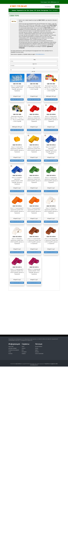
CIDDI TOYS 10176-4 (33, 236)
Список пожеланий (39, 353)
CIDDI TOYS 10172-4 (51, 145)
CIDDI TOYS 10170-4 (33, 114)
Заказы (36, 348)
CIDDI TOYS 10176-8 (51, 236)
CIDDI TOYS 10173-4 (33, 175)
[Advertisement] (34, 324)
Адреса (36, 350)
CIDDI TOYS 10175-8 (17, 236)
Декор (31, 10)
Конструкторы (44, 10)
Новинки (14, 10)
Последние (24, 351)
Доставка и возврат (13, 348)
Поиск (57, 6)
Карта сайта (11, 346)
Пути (28, 10)
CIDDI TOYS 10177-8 (33, 267)
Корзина (37, 351)
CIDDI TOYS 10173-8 (51, 175)
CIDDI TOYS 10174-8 (33, 206)
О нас (10, 351)
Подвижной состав (21, 10)
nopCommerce (18, 363)
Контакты (55, 10)
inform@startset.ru (40, 54)
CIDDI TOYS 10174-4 (17, 206)
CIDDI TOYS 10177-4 (17, 267)
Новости (23, 348)
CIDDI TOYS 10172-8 (17, 175)
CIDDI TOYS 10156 (34, 84)
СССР (35, 10)
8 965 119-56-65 (18, 6)
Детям (38, 10)
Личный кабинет (38, 346)
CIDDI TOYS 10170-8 (51, 114)
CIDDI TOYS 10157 (51, 84)
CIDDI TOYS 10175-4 (51, 206)
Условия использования (14, 350)
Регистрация (44, 2)
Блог (23, 350)
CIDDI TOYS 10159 (17, 114)
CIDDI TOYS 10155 (17, 84)
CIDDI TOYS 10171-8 (33, 145)
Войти (49, 2)
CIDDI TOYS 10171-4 (17, 145)
